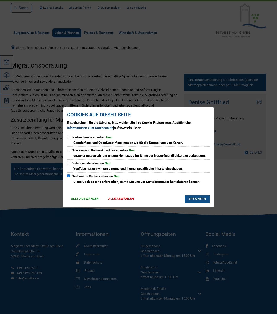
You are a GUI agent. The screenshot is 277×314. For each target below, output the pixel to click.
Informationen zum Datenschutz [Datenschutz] (90, 128)
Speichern (197, 199)
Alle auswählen (85, 199)
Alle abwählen (121, 199)
